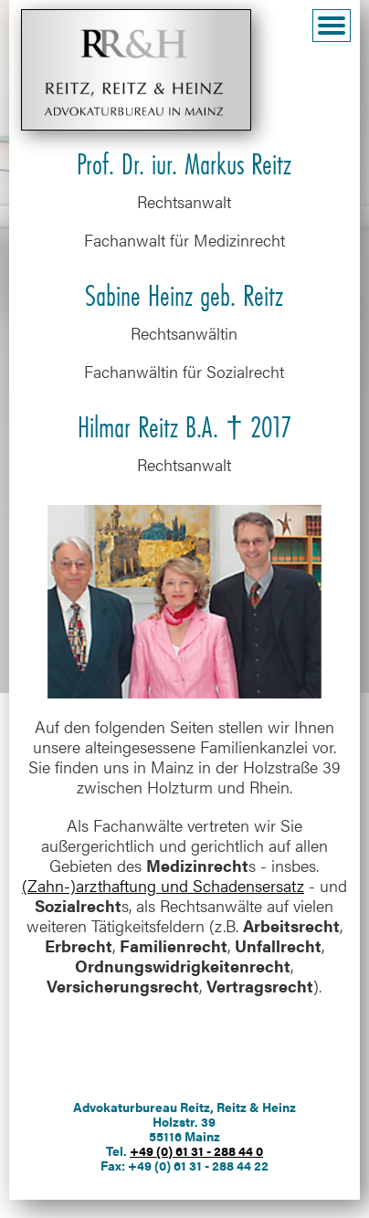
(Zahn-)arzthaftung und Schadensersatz (163, 885)
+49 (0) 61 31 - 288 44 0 (196, 1150)
